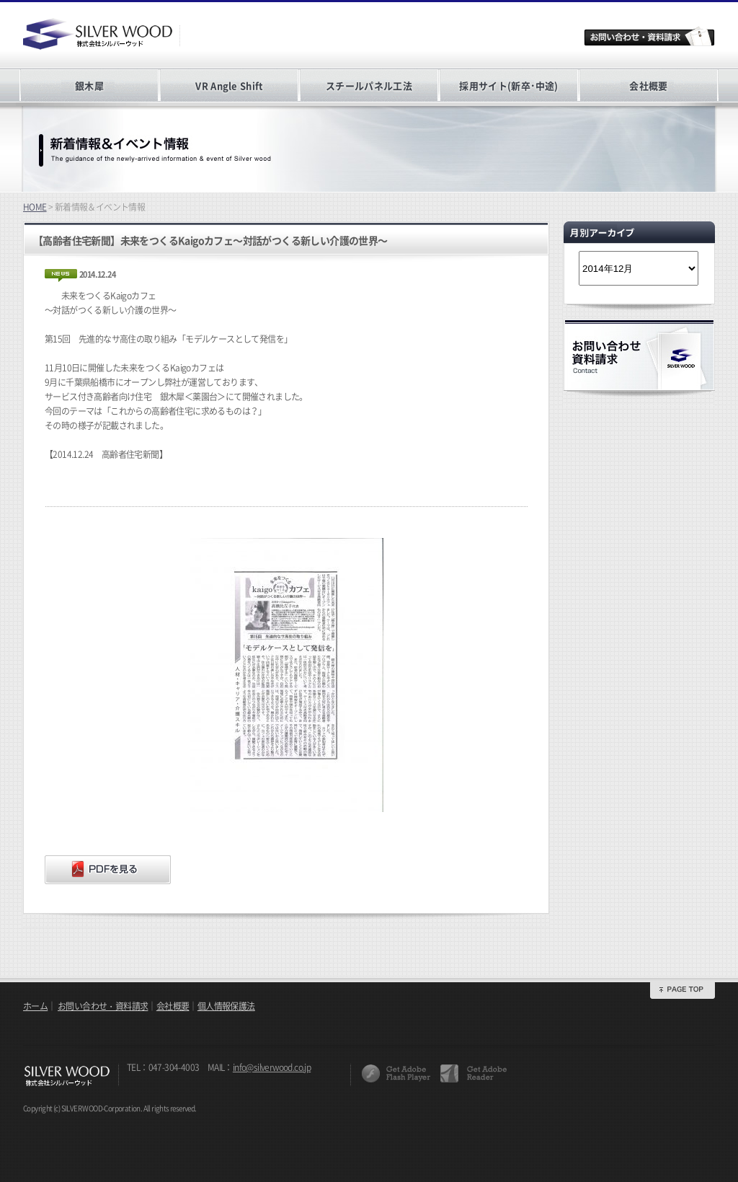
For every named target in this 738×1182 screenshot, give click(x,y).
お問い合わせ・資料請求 (103, 1006)
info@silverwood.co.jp (272, 1067)
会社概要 (648, 85)
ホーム (35, 1006)
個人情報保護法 (226, 1006)
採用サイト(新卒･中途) (508, 85)
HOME (35, 206)
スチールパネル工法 (369, 85)
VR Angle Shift (228, 85)
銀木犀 (89, 85)
